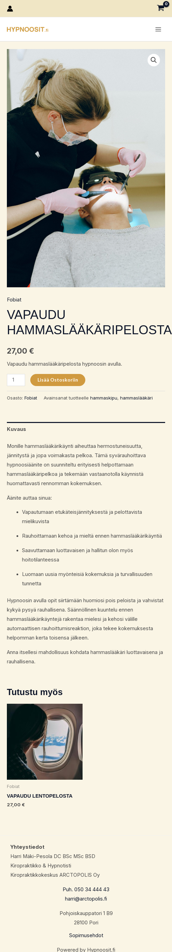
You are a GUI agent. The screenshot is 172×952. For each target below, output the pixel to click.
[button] (154, 60)
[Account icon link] (10, 9)
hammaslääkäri (136, 398)
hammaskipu (103, 398)
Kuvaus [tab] (16, 429)
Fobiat (14, 300)
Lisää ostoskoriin (57, 380)
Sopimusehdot (86, 935)
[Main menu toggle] (158, 29)
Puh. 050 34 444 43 (86, 889)
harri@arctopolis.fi (86, 899)
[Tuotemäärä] (16, 380)
